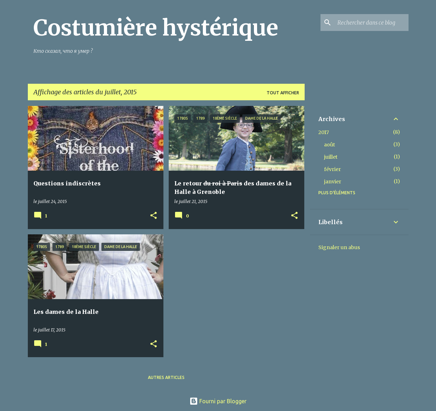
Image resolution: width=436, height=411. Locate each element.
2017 (323, 132)
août (329, 144)
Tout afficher (283, 92)
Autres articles (166, 377)
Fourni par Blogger (218, 401)
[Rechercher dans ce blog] (372, 22)
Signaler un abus (339, 247)
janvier (332, 181)
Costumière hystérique (155, 28)
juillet (330, 157)
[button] (153, 216)
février (332, 169)
